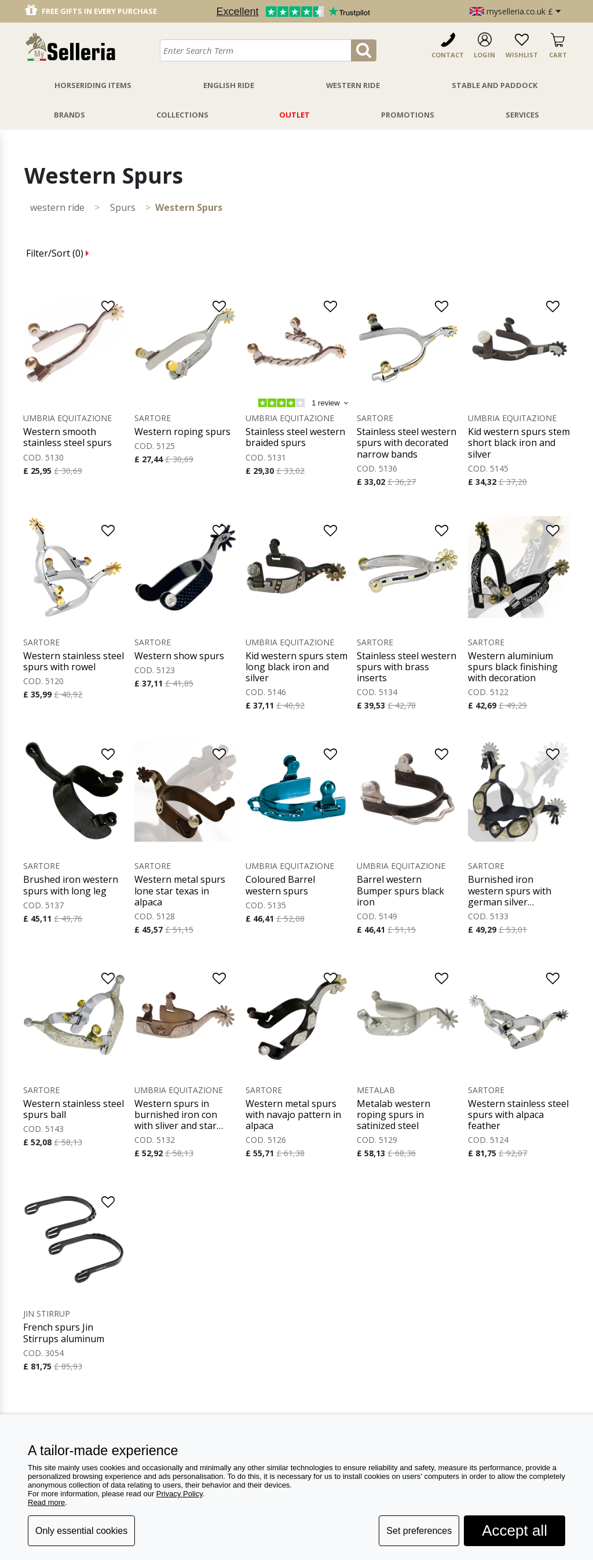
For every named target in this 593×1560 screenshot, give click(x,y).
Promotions (407, 114)
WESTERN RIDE (57, 207)
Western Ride (353, 85)
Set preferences (419, 1531)
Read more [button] (46, 1502)
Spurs (123, 207)
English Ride (228, 85)
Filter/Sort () (57, 253)
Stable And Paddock (494, 85)
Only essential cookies (81, 1531)
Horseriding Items (92, 85)
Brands (69, 114)
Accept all (514, 1530)
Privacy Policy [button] (179, 1493)
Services (522, 114)
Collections (182, 114)
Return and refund (226, 1404)
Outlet (294, 114)
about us (320, 1404)
